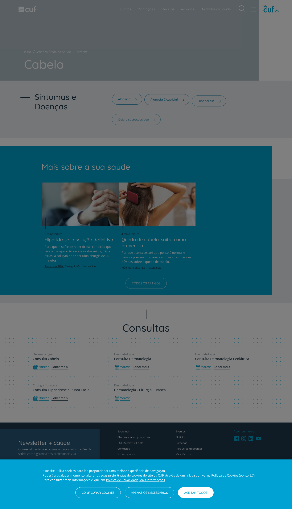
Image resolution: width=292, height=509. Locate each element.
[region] (146, 484)
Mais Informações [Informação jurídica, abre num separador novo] (152, 480)
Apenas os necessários (149, 492)
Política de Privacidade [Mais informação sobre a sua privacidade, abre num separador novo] (122, 480)
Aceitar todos (195, 492)
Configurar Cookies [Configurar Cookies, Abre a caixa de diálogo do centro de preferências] (98, 492)
